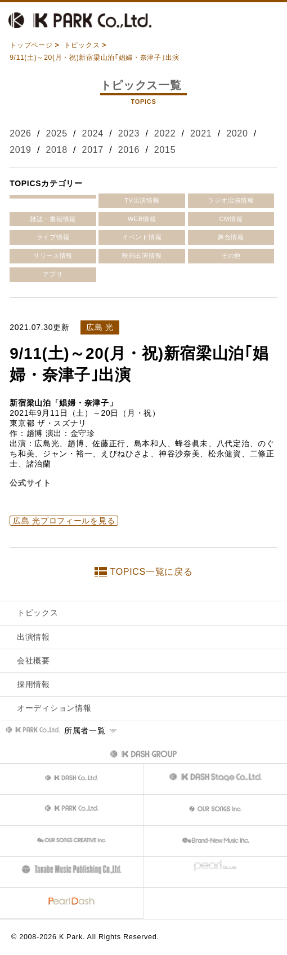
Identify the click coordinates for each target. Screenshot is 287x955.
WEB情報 (142, 218)
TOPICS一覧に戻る (151, 571)
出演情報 (33, 636)
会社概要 (33, 660)
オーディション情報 (54, 707)
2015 (165, 150)
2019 (20, 150)
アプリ (52, 274)
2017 (93, 150)
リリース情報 (53, 255)
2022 (165, 133)
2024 (93, 133)
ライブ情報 (53, 237)
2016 (129, 150)
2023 (129, 133)
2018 (56, 150)
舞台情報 (231, 237)
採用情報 (33, 684)
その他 (231, 255)
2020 (237, 133)
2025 (56, 133)
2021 (201, 133)
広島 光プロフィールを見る (64, 520)
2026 (20, 133)
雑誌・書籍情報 (53, 218)
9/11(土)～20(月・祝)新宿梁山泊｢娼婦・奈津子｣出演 (95, 57)
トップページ (31, 45)
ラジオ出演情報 (231, 200)
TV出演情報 (141, 200)
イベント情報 (142, 237)
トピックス (82, 45)
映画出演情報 (142, 255)
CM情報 (231, 218)
